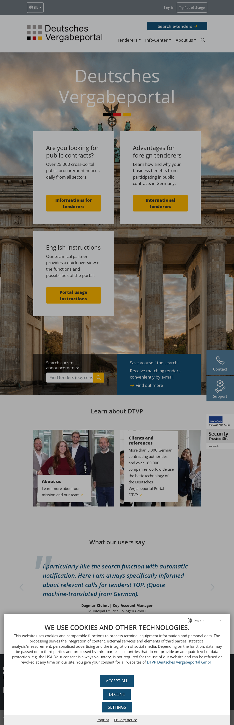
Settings (117, 707)
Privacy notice (125, 719)
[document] (117, 647)
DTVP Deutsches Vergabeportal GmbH (144, 662)
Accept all (117, 681)
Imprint (103, 719)
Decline (117, 694)
